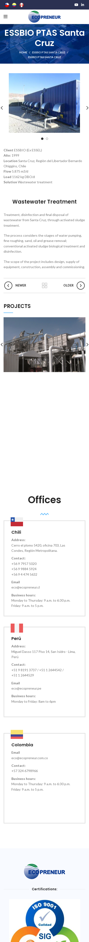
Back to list (44, 285)
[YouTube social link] (76, 5)
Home (23, 52)
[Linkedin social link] (82, 5)
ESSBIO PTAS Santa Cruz (48, 52)
